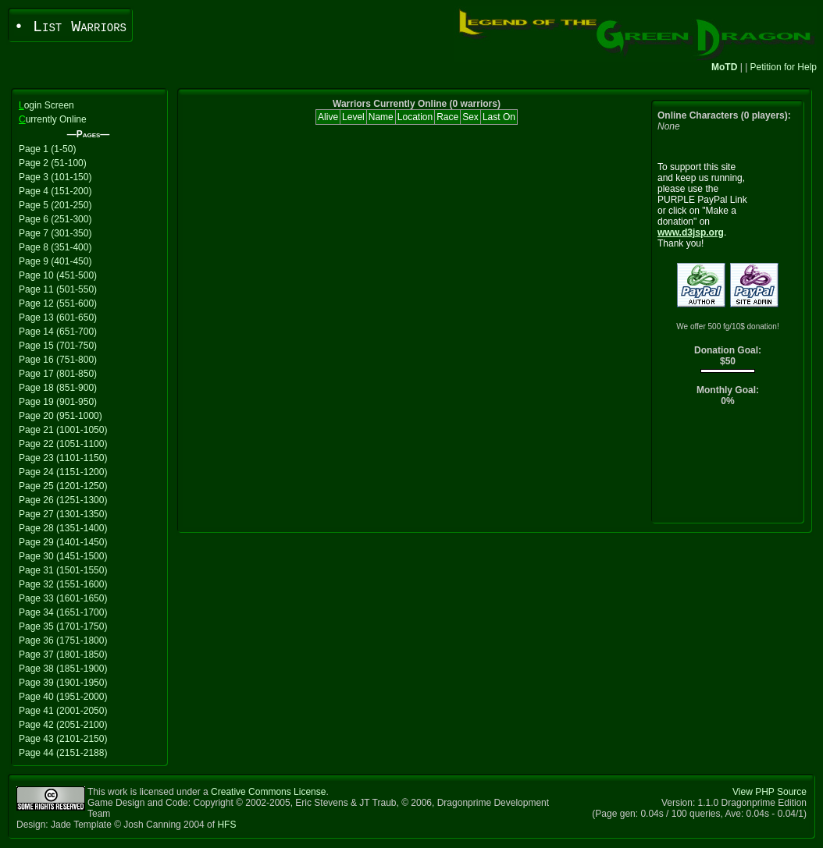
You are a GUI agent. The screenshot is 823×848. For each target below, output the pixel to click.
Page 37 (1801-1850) (63, 654)
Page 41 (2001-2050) (63, 710)
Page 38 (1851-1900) (63, 668)
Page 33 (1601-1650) (63, 598)
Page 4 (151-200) (55, 191)
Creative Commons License (268, 791)
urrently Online (53, 119)
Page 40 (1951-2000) (63, 696)
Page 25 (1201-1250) (63, 486)
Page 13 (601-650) (58, 317)
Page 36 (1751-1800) (63, 640)
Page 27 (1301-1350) (63, 514)
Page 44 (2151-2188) (63, 752)
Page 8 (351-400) (55, 247)
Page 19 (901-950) (58, 401)
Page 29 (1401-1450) (63, 542)
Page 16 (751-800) (58, 359)
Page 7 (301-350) (55, 233)
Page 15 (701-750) (58, 345)
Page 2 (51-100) (53, 163)
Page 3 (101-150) (55, 177)
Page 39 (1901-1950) (63, 682)
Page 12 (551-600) (58, 303)
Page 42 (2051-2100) (63, 724)
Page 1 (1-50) (47, 149)
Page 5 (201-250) (55, 205)
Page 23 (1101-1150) (63, 457)
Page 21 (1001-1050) (63, 429)
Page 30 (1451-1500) (63, 556)
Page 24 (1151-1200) (63, 472)
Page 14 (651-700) (58, 331)
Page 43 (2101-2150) (63, 738)
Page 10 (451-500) (58, 275)
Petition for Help (783, 67)
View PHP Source (769, 791)
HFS (226, 824)
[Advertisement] (728, 468)
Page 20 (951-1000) (60, 415)
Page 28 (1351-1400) (63, 528)
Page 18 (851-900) (58, 387)
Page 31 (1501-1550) (63, 570)
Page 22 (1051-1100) (63, 443)
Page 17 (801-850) (58, 373)
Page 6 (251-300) (55, 219)
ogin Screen (46, 105)
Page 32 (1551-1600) (63, 584)
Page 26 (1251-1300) (63, 500)
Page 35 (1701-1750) (63, 626)
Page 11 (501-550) (58, 289)
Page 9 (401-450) (55, 261)
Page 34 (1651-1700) (63, 612)
